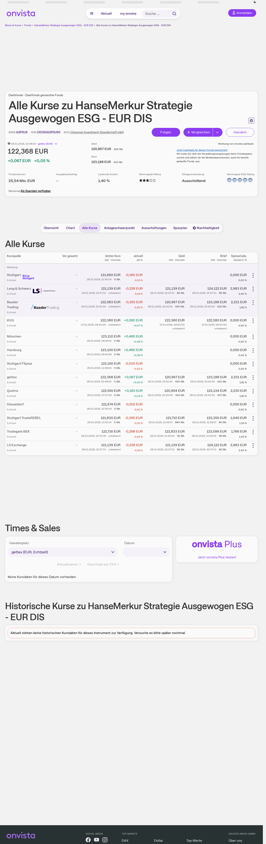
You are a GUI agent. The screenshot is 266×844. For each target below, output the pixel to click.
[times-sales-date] (146, 552)
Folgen (165, 132)
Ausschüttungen (154, 228)
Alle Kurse (89, 228)
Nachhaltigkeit (206, 228)
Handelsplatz (19, 543)
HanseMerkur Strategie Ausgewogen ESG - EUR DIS (63, 25)
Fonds (27, 25)
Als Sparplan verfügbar (35, 191)
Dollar (158, 840)
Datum (129, 543)
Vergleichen (198, 132)
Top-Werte (194, 840)
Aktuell (106, 13)
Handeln (240, 132)
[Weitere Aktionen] (253, 275)
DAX (125, 840)
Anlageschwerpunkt (119, 228)
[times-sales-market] (62, 552)
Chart (70, 228)
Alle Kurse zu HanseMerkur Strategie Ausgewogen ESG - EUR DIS (133, 25)
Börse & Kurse (13, 25)
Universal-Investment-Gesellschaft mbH (97, 132)
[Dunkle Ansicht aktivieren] (255, 2)
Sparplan (180, 228)
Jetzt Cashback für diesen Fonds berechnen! (202, 150)
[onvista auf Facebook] (88, 840)
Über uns (235, 840)
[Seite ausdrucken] (251, 120)
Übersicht (51, 228)
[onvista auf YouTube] (96, 840)
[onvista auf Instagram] (104, 840)
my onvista (128, 13)
